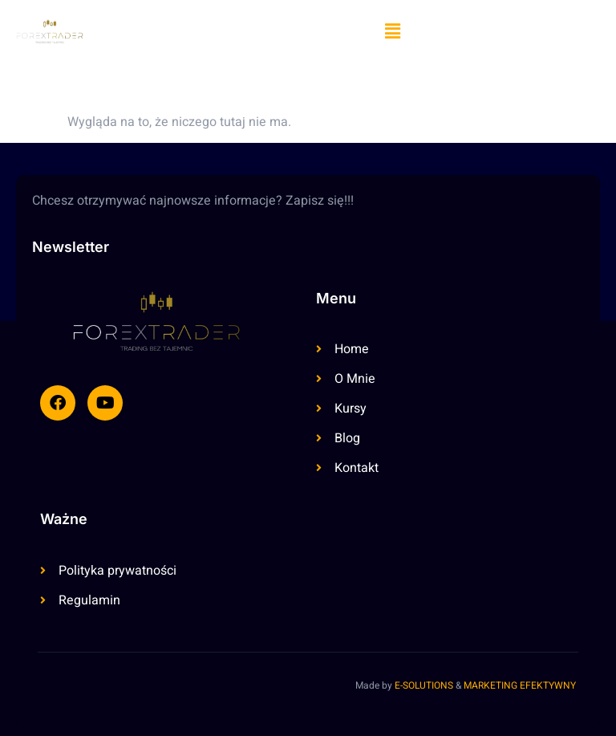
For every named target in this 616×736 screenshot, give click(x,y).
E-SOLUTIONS (424, 685)
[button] (392, 31)
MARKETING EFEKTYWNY (520, 685)
